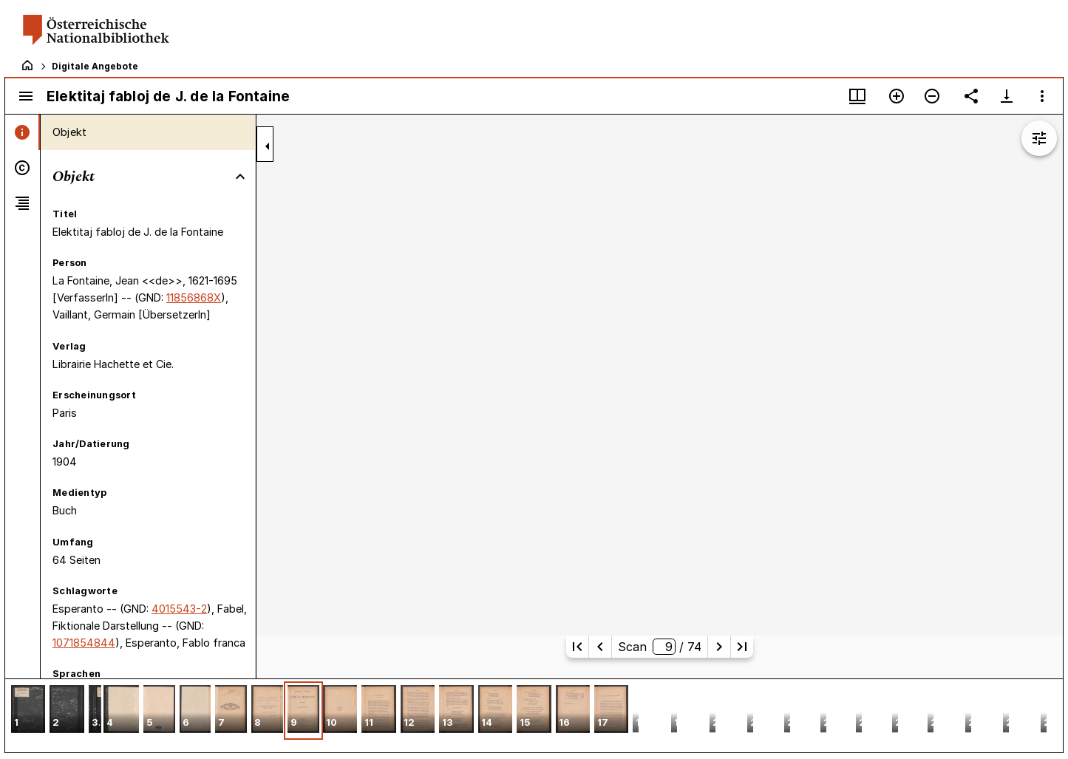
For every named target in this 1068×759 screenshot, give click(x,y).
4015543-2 (179, 608)
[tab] (22, 132)
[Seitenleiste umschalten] (26, 96)
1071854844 (83, 642)
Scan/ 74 (659, 647)
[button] (28, 710)
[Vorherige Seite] (600, 647)
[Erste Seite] (577, 647)
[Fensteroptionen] (1042, 96)
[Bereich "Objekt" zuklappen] (240, 176)
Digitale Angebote (95, 66)
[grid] (534, 715)
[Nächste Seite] (719, 647)
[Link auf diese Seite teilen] (971, 96)
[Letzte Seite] (742, 647)
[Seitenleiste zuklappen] (267, 146)
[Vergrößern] (896, 96)
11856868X (193, 297)
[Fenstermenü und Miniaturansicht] (857, 96)
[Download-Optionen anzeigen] (1006, 96)
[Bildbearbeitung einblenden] (1039, 138)
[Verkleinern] (932, 96)
